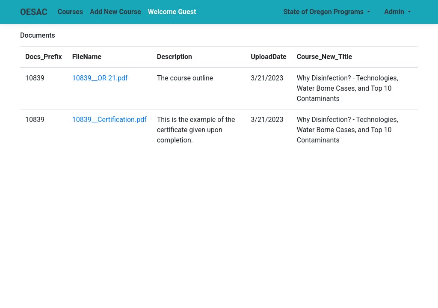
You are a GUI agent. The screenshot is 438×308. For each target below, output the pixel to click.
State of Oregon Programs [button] (324, 12)
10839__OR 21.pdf (100, 78)
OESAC (33, 12)
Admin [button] (395, 12)
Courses (70, 12)
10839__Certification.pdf (109, 120)
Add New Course (115, 12)
